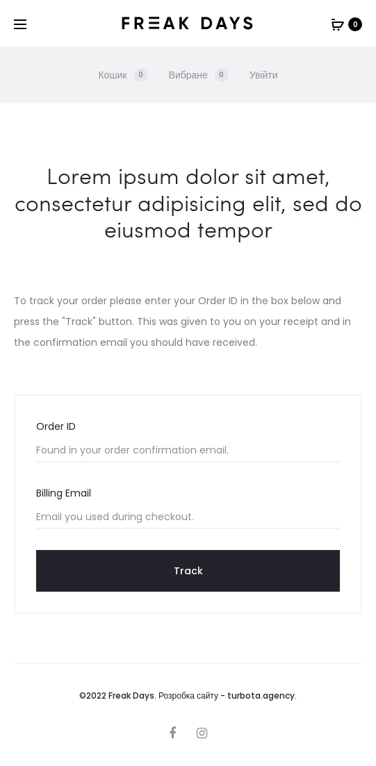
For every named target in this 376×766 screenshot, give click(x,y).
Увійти (264, 75)
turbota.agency (261, 695)
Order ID (56, 426)
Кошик (122, 75)
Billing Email (63, 493)
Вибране (199, 75)
